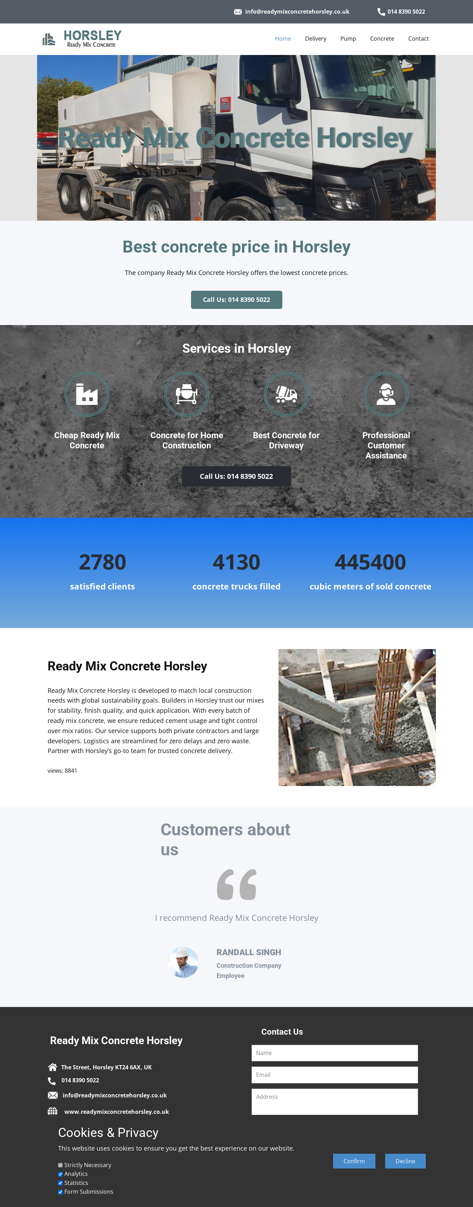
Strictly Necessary (87, 1165)
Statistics (76, 1183)
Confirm (354, 1161)
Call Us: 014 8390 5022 (236, 299)
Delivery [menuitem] (315, 38)
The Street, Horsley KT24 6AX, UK (100, 1066)
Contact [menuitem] (418, 38)
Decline (405, 1161)
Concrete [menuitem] (382, 38)
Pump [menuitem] (348, 38)
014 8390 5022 (401, 11)
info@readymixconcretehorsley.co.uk (292, 11)
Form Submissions (88, 1191)
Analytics (76, 1174)
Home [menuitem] (283, 38)
